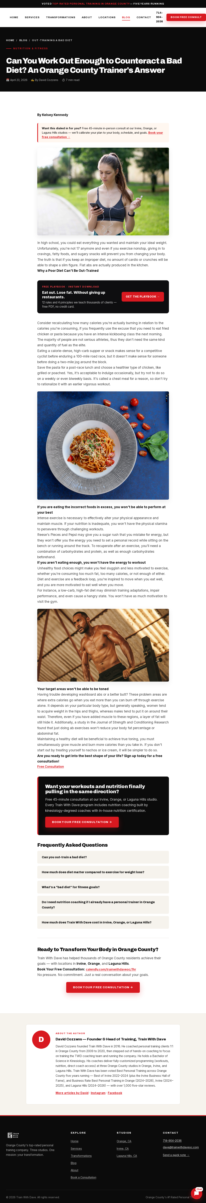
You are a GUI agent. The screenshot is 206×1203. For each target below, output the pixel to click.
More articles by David (72, 1094)
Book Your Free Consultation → (82, 822)
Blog (126, 17)
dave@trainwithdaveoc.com (181, 1148)
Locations (107, 17)
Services (32, 17)
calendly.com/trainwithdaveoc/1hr (113, 970)
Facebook (115, 1094)
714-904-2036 (159, 18)
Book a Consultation (84, 1178)
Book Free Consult (186, 17)
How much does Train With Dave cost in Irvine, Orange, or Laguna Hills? (97, 923)
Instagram (98, 1094)
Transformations (60, 17)
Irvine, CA (123, 1149)
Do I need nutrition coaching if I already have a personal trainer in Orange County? (98, 905)
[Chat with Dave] (196, 1193)
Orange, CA (124, 1142)
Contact (144, 17)
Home (14, 17)
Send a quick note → (176, 1156)
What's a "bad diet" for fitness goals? (71, 888)
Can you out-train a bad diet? (64, 858)
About (87, 17)
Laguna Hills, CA (127, 1156)
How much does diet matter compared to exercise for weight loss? (93, 873)
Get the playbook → (143, 297)
